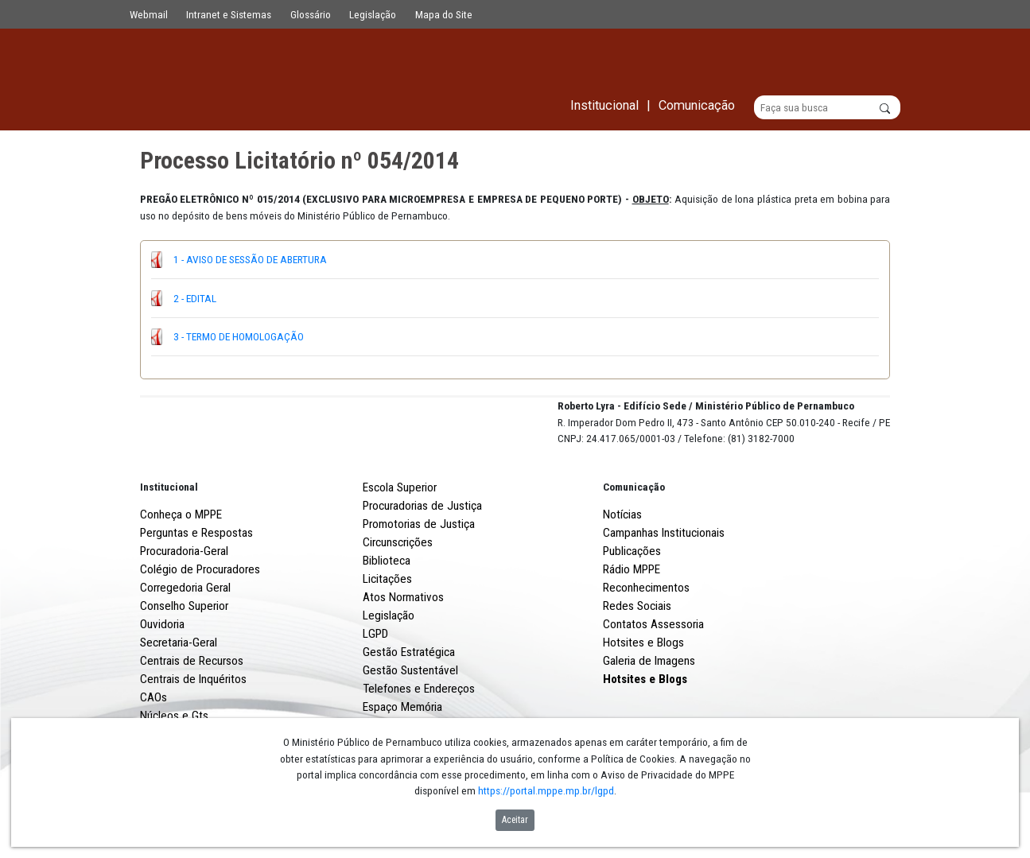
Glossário (310, 14)
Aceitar (515, 819)
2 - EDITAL (194, 298)
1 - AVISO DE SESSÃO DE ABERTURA (250, 260)
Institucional (169, 546)
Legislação (372, 14)
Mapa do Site (443, 14)
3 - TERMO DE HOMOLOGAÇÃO (238, 337)
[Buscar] (827, 108)
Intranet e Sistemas (228, 14)
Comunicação (634, 546)
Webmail (149, 14)
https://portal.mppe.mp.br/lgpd (546, 790)
